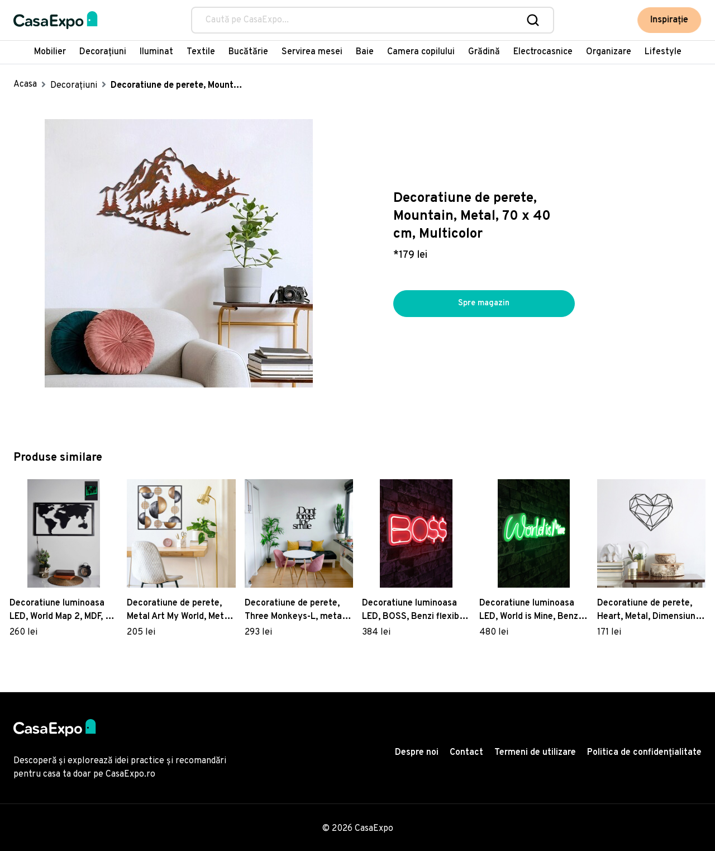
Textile (201, 52)
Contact (466, 752)
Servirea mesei (312, 52)
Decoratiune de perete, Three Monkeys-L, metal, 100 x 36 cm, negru (295, 610)
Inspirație (670, 20)
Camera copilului (421, 52)
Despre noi (416, 752)
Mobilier (50, 52)
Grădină (484, 52)
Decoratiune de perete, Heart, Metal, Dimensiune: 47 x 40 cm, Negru (650, 610)
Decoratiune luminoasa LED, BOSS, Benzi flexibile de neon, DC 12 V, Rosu (415, 610)
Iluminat (156, 52)
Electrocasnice (543, 52)
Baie (365, 52)
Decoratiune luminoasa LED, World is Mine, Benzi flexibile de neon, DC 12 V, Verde (531, 610)
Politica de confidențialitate (644, 752)
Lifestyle (663, 52)
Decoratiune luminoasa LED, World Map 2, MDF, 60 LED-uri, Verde (62, 610)
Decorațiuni (102, 52)
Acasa (25, 84)
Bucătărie (248, 52)
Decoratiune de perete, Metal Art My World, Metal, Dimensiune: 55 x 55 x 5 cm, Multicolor (180, 610)
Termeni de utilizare (535, 752)
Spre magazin (484, 303)
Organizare (608, 52)
